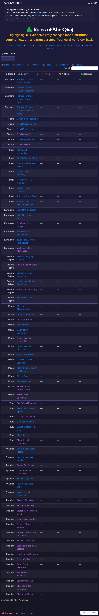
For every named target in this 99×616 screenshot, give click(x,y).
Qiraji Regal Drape (25, 139)
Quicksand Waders (25, 422)
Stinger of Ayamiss (25, 500)
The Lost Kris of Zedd (27, 196)
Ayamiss (88, 45)
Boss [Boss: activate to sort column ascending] (9, 74)
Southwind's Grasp (25, 298)
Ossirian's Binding (25, 559)
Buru (78, 45)
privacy (23, 613)
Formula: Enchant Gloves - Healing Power (25, 99)
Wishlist (18, 65)
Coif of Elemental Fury (27, 158)
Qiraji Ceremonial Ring (27, 119)
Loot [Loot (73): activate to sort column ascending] (23, 74)
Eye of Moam (23, 325)
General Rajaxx (55, 45)
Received (33, 65)
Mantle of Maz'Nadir (26, 354)
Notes (46, 65)
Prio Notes (61, 65)
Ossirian (49, 48)
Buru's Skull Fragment (27, 403)
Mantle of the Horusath (27, 554)
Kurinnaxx (40, 45)
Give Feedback (89, 613)
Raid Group (8, 54)
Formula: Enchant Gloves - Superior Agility (25, 110)
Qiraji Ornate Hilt (24, 134)
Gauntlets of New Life (27, 519)
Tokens (19, 45)
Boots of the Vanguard (27, 265)
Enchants (8, 45)
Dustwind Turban (24, 319)
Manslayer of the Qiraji (27, 289)
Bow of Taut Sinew (25, 465)
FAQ (17, 613)
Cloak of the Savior (25, 314)
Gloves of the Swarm (26, 417)
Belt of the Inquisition (26, 210)
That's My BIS (11, 3)
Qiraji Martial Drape (26, 129)
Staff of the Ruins (25, 594)
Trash (29, 45)
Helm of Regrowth (25, 479)
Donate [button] (7, 613)
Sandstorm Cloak (25, 581)
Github (30, 613)
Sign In (92, 3)
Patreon (38, 16)
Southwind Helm (24, 381)
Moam (69, 45)
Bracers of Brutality (25, 506)
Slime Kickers (23, 435)
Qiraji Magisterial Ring (27, 124)
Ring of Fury (22, 376)
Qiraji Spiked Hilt (24, 144)
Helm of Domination (26, 541)
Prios (5, 65)
